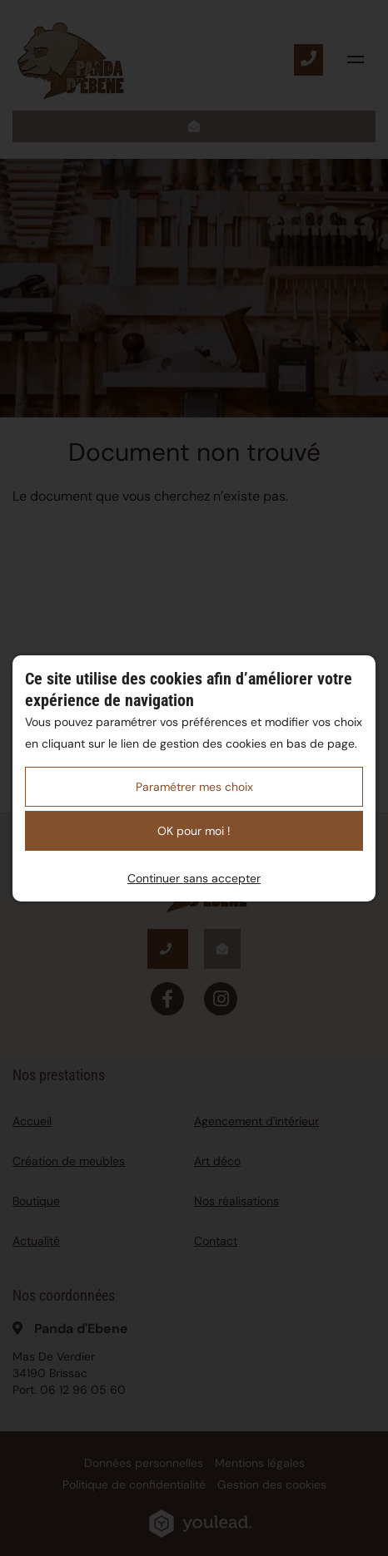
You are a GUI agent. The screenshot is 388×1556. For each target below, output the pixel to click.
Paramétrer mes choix (194, 786)
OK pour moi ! (194, 830)
